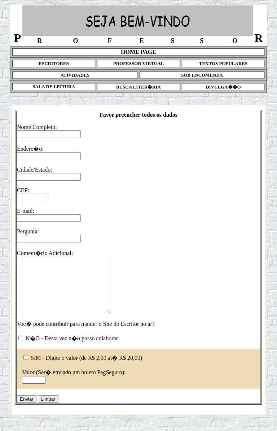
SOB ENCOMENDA (202, 75)
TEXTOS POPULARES (223, 63)
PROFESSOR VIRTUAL (138, 63)
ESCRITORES (54, 63)
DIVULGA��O (223, 87)
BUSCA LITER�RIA (138, 87)
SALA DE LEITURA (53, 86)
